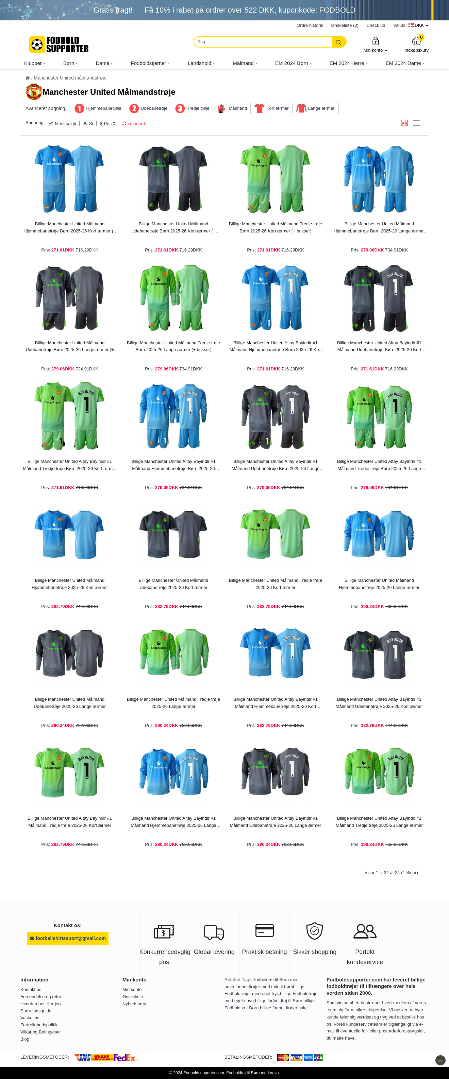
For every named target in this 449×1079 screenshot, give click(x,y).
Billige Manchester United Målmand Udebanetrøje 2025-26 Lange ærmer (70, 703)
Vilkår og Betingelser (40, 1031)
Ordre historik (310, 25)
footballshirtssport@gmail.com (68, 938)
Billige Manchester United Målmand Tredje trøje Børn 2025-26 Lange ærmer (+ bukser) (173, 346)
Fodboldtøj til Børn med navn (252, 1073)
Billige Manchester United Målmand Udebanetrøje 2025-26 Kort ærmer (173, 584)
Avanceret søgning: (46, 108)
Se (89, 123)
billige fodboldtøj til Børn (278, 1000)
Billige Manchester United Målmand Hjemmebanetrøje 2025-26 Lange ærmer (379, 584)
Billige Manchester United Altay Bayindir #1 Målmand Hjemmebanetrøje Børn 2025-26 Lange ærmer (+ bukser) (173, 465)
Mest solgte (62, 123)
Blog (24, 1039)
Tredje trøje (198, 108)
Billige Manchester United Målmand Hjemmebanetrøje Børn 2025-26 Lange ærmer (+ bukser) (379, 228)
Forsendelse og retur (40, 996)
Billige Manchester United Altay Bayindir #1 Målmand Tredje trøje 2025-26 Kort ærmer (70, 822)
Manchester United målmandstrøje (70, 78)
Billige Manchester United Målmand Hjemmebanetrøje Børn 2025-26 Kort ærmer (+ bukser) (69, 228)
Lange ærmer (321, 108)
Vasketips (29, 1017)
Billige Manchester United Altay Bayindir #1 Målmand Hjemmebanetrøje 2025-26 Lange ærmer (173, 822)
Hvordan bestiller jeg (40, 1003)
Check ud (376, 25)
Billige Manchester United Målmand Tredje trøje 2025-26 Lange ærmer (173, 703)
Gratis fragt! (113, 10)
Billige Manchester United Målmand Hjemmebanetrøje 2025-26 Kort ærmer (70, 584)
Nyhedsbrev (134, 1003)
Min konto (375, 44)
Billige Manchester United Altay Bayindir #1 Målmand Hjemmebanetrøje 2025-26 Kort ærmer (275, 703)
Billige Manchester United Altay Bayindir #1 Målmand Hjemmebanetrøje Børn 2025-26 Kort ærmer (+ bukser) (276, 347)
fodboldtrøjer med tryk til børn (264, 986)
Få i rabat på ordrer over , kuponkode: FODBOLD (250, 10)
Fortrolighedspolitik (38, 1024)
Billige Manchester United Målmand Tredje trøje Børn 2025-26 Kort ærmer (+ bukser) (275, 227)
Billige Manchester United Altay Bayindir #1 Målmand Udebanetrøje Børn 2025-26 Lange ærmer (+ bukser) (276, 465)
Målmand (238, 108)
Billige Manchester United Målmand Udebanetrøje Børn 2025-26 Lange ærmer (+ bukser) (70, 347)
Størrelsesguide (35, 1010)
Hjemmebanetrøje (103, 108)
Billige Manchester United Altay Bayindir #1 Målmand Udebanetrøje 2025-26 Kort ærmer (379, 703)
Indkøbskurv (416, 44)
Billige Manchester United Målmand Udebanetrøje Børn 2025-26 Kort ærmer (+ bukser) (174, 228)
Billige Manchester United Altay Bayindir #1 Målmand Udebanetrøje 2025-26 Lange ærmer (275, 822)
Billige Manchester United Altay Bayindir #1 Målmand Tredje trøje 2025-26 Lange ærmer (379, 822)
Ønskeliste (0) (345, 25)
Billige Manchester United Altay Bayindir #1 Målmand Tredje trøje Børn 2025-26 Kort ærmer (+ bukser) (69, 465)
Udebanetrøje (154, 108)
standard (133, 123)
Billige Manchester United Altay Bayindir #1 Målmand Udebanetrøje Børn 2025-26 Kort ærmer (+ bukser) (379, 347)
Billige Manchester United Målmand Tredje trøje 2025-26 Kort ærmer (275, 584)
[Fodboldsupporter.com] (59, 44)
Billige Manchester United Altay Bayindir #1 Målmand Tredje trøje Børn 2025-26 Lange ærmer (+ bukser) (379, 465)
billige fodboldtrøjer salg (283, 1007)
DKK (419, 25)
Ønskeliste (132, 996)
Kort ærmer (277, 108)
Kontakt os (30, 989)
